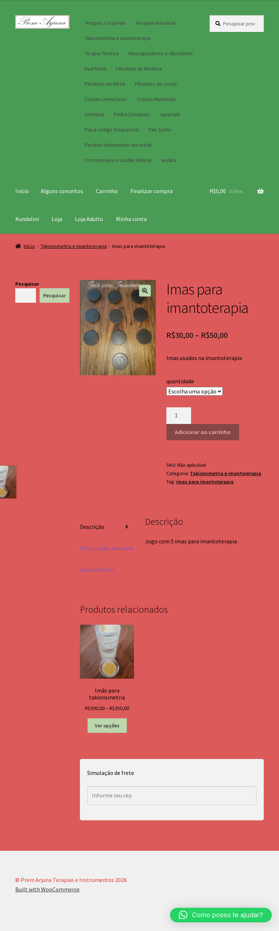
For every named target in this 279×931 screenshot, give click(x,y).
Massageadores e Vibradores (161, 53)
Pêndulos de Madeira (139, 68)
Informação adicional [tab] (106, 548)
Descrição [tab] (92, 526)
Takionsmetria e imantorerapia (118, 38)
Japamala (169, 114)
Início (22, 191)
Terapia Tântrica (102, 53)
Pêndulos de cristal (156, 84)
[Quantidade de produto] (178, 415)
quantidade (180, 381)
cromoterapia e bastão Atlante (118, 160)
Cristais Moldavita (156, 99)
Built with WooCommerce (47, 889)
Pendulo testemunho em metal (118, 145)
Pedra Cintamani (131, 114)
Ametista (94, 114)
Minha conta (131, 218)
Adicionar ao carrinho (203, 432)
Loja (57, 218)
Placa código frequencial (111, 129)
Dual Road (95, 68)
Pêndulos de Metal (105, 84)
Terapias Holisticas (156, 23)
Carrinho (107, 191)
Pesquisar (27, 284)
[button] (145, 291)
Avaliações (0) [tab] (97, 569)
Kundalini (27, 218)
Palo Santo (159, 129)
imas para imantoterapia (205, 481)
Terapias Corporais (105, 23)
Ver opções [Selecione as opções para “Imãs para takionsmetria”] (107, 725)
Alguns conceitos (62, 191)
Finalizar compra (151, 191)
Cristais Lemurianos (106, 99)
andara (168, 160)
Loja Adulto (89, 218)
